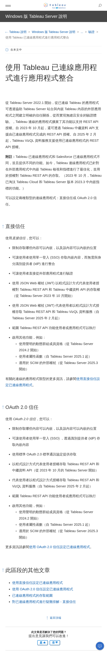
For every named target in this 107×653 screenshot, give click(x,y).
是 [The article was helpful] (42, 642)
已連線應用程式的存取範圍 (32, 595)
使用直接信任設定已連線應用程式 (37, 583)
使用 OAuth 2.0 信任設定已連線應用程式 (59, 547)
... (82, 32)
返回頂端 (53, 617)
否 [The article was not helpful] (55, 642)
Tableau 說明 (16, 32)
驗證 (91, 32)
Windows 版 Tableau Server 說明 (54, 32)
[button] (8, 5)
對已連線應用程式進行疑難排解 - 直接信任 (44, 602)
